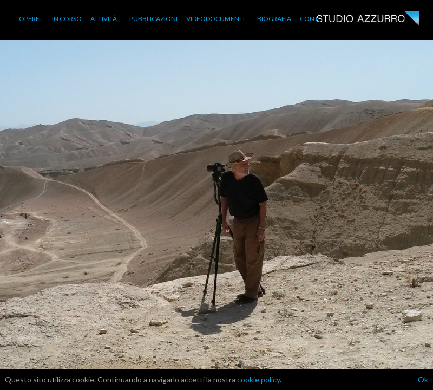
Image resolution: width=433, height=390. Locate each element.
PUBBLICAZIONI (153, 19)
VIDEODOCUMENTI (215, 19)
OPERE (29, 19)
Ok (423, 379)
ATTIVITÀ (103, 19)
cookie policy (258, 379)
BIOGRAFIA (274, 19)
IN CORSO (67, 19)
